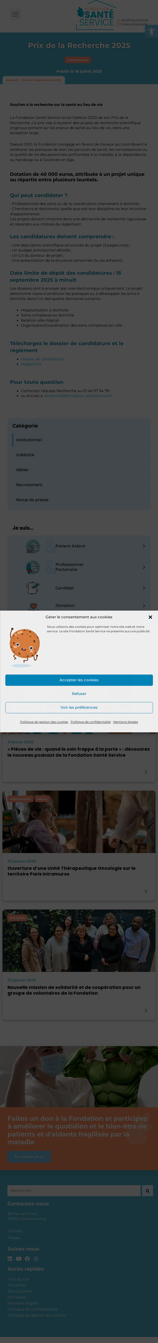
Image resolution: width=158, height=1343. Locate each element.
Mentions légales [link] (125, 722)
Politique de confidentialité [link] (91, 722)
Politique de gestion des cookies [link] (44, 722)
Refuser (79, 693)
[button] (150, 617)
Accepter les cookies (79, 680)
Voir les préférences (79, 707)
